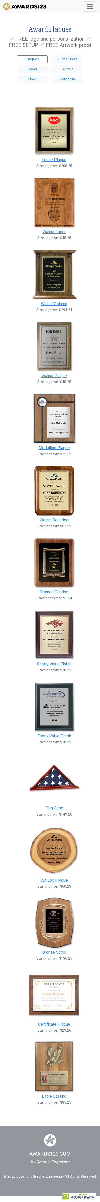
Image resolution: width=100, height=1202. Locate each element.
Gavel (32, 69)
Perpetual (68, 79)
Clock (32, 79)
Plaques (32, 59)
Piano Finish (67, 59)
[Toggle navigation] (90, 6)
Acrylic (67, 69)
